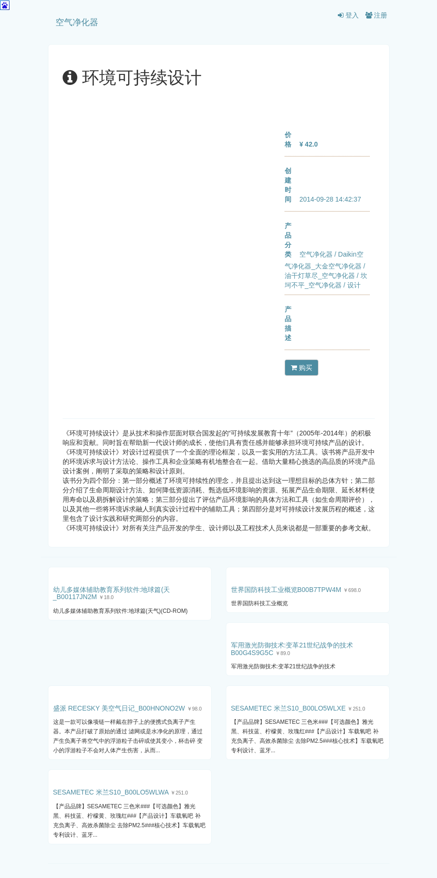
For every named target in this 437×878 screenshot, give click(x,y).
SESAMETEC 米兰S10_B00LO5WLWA (111, 792)
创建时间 (288, 185)
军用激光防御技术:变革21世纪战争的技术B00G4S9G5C (292, 648)
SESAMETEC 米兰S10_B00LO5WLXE (288, 708)
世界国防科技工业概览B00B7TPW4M (286, 589)
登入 (348, 15)
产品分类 (288, 240)
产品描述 (288, 323)
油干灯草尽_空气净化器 (320, 275)
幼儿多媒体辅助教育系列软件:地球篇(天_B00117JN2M (111, 593)
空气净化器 (77, 22)
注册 (376, 15)
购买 (301, 367)
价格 (288, 139)
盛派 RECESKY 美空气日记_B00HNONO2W (119, 708)
